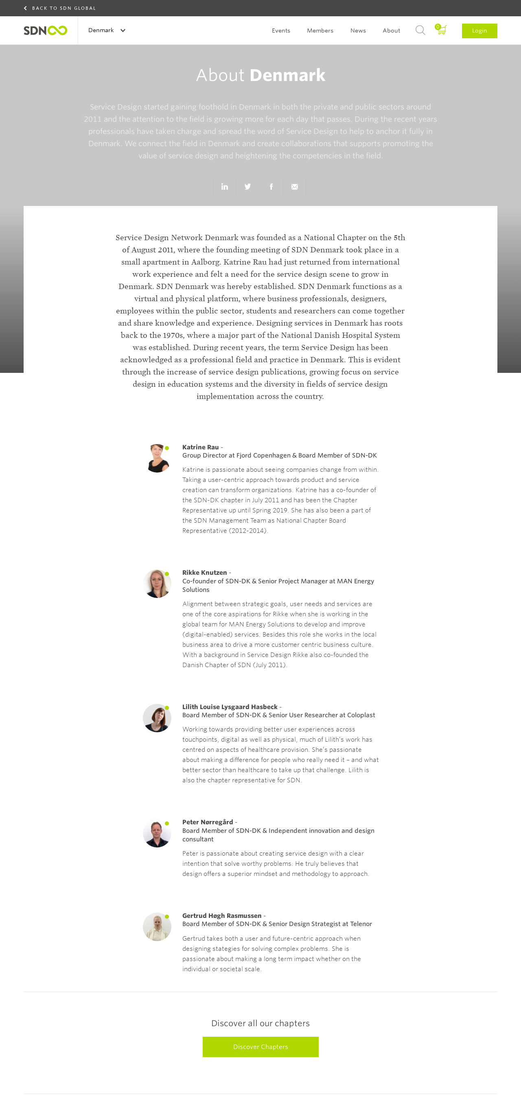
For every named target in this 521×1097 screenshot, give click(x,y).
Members (320, 30)
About (391, 30)
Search (420, 30)
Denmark (102, 30)
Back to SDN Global (64, 8)
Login (479, 30)
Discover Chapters (260, 1047)
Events (281, 30)
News (358, 30)
